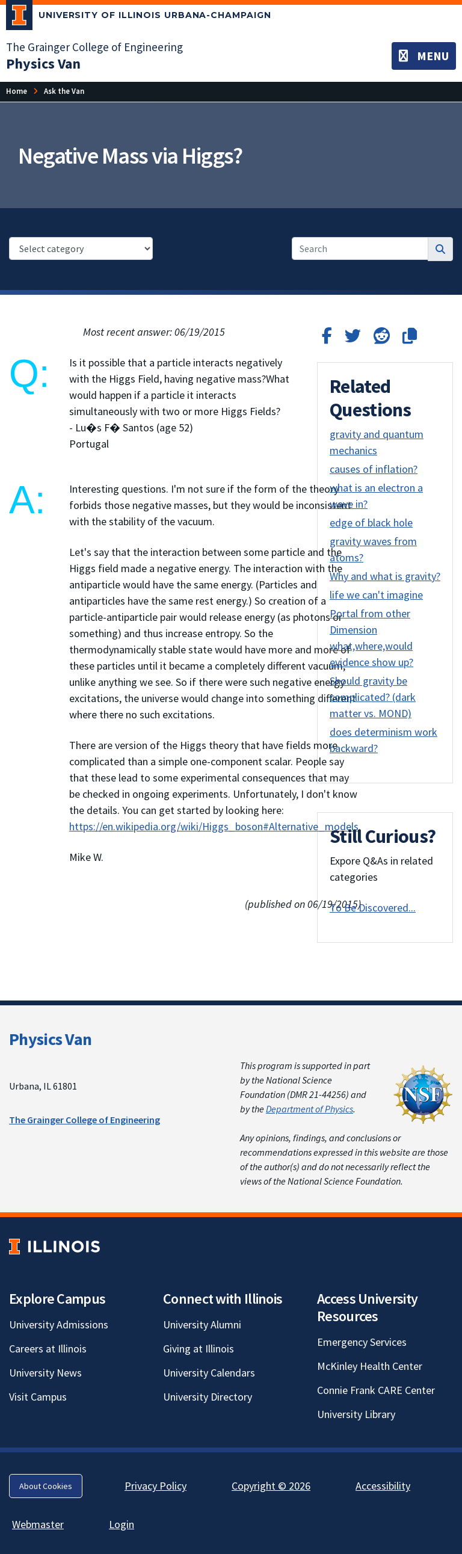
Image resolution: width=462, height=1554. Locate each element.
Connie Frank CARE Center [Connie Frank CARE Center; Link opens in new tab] (376, 1390)
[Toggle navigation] (424, 56)
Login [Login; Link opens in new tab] (121, 1524)
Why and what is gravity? (385, 576)
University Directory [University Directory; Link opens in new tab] (207, 1397)
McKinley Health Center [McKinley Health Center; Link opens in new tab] (369, 1366)
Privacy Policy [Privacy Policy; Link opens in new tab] (155, 1486)
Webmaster (38, 1524)
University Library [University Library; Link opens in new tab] (356, 1414)
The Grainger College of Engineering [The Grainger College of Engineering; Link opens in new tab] (94, 47)
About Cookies (45, 1486)
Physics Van (50, 1039)
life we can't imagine (376, 595)
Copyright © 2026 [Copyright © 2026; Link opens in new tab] (271, 1486)
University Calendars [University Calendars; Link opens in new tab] (209, 1373)
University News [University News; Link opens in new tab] (45, 1373)
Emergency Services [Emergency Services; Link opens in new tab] (362, 1342)
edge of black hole (371, 522)
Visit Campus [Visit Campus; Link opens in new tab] (38, 1397)
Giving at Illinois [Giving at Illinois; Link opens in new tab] (198, 1348)
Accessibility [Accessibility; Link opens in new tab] (383, 1486)
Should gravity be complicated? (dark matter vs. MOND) (373, 697)
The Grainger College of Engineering (84, 1120)
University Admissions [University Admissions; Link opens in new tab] (58, 1324)
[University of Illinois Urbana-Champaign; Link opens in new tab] (138, 17)
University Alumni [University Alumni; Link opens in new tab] (202, 1324)
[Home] (16, 91)
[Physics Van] (43, 63)
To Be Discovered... (373, 907)
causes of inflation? (373, 469)
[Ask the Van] (64, 91)
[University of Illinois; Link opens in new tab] (54, 1246)
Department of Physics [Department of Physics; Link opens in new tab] (309, 1109)
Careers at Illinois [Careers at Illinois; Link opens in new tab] (48, 1348)
